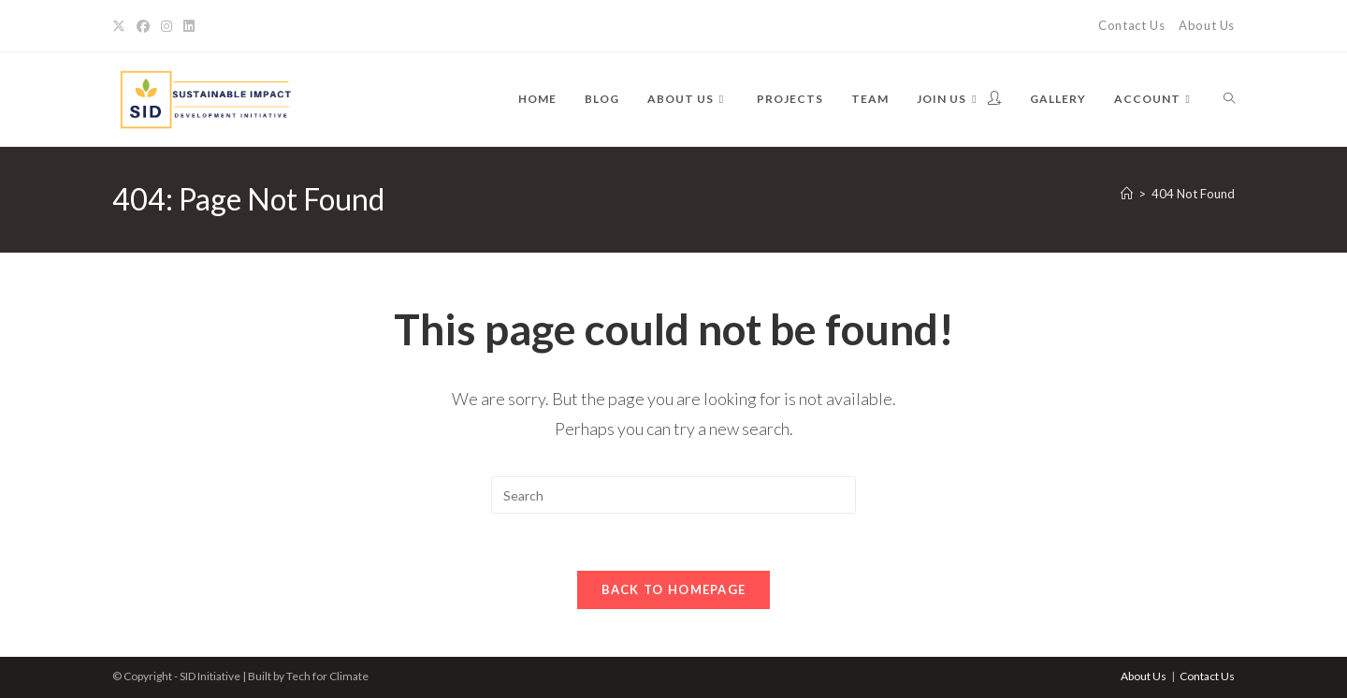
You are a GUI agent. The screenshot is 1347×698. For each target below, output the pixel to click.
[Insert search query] (673, 495)
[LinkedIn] (189, 26)
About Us (1207, 25)
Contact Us (1131, 25)
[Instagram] (166, 26)
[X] (121, 26)
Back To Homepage (673, 589)
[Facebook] (143, 26)
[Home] (1127, 193)
